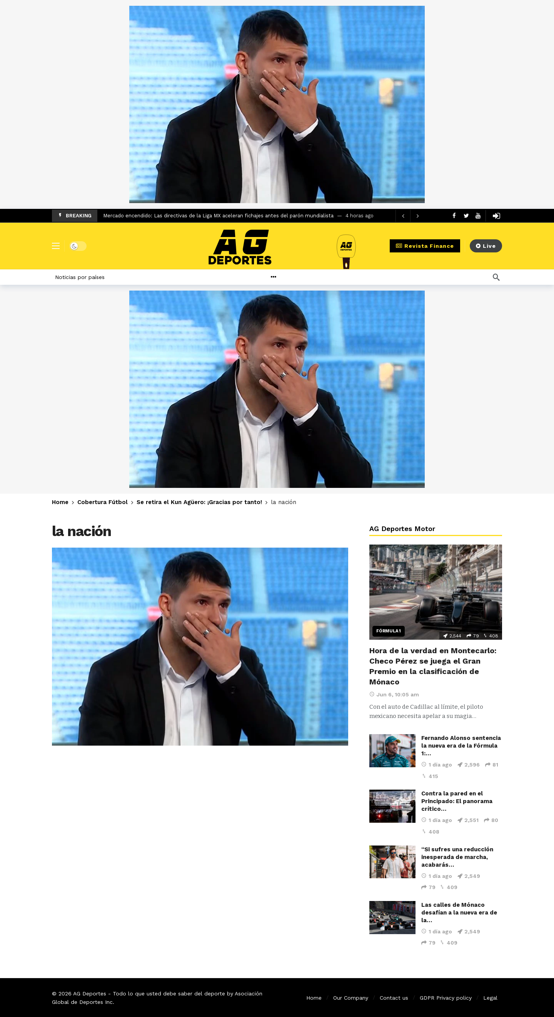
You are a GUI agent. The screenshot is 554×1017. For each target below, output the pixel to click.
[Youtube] (478, 215)
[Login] (496, 216)
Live (486, 246)
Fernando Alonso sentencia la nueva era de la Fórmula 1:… (461, 746)
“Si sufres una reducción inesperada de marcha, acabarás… (457, 857)
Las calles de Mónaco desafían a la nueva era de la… (459, 912)
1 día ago (436, 764)
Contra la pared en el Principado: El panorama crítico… (456, 801)
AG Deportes (89, 993)
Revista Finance (425, 246)
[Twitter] (466, 215)
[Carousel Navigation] (410, 216)
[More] (291, 277)
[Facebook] (454, 215)
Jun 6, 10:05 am (394, 694)
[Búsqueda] (496, 277)
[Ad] (277, 104)
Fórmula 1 (388, 631)
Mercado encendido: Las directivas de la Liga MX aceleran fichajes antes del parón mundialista (218, 216)
